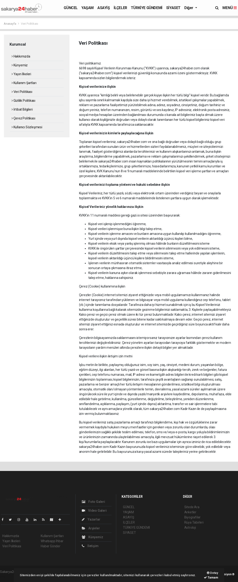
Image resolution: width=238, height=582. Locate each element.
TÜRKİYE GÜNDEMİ (146, 8)
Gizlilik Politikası (23, 100)
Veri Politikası (29, 23)
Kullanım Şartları (24, 83)
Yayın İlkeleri (21, 74)
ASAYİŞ (103, 8)
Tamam (211, 577)
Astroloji (190, 527)
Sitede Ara (191, 507)
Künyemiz (20, 65)
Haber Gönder (50, 546)
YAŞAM (87, 8)
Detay (212, 573)
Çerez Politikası (23, 118)
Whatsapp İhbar (52, 541)
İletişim (90, 546)
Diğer (189, 8)
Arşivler (91, 528)
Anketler (190, 512)
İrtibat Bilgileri (22, 109)
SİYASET (173, 8)
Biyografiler (192, 517)
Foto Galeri (93, 502)
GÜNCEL (71, 8)
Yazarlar (91, 519)
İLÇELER (120, 8)
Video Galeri (94, 510)
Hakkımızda (21, 56)
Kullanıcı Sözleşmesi (27, 127)
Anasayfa (10, 23)
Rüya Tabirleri (194, 522)
